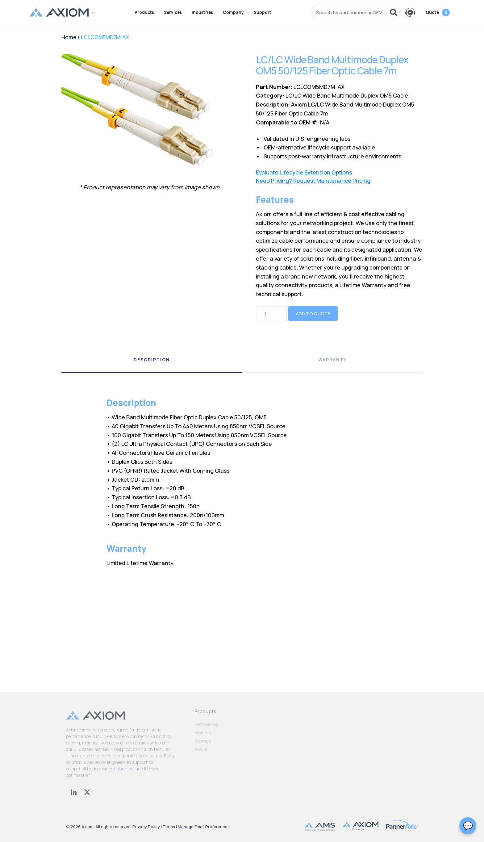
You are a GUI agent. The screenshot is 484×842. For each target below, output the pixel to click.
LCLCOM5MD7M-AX (105, 37)
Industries (202, 12)
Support (262, 12)
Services (173, 12)
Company (233, 12)
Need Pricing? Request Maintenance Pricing (313, 180)
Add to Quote (313, 313)
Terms (169, 826)
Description (152, 359)
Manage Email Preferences (204, 826)
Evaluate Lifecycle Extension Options (304, 172)
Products (144, 12)
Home (68, 37)
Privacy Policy (146, 826)
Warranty (332, 359)
